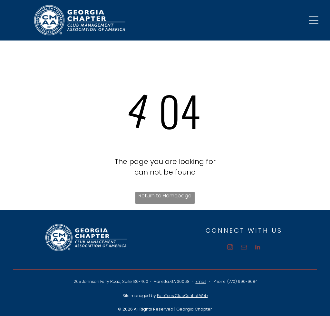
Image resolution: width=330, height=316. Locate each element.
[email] (243, 248)
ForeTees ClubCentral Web (182, 295)
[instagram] (230, 248)
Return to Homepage (165, 195)
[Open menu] (313, 20)
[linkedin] (257, 248)
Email (201, 281)
